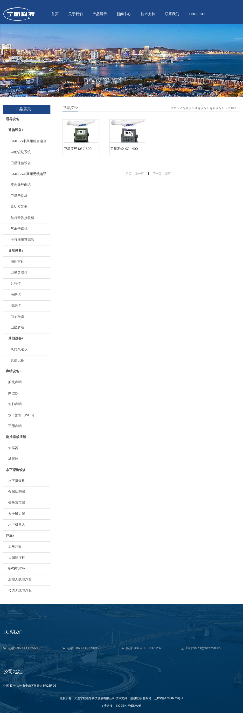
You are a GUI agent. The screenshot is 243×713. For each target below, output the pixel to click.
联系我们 (172, 14)
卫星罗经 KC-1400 (124, 148)
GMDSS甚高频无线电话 (29, 174)
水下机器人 (16, 524)
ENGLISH (197, 14)
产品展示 (99, 14)
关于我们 (75, 14)
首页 (55, 14)
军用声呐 (15, 426)
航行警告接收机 (22, 218)
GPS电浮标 (17, 568)
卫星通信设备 (21, 163)
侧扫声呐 (15, 404)
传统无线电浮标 (20, 590)
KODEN (121, 705)
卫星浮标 (15, 546)
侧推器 (13, 448)
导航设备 (215, 108)
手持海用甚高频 (22, 239)
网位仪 (13, 393)
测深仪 (16, 305)
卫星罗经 (17, 327)
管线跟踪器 (16, 503)
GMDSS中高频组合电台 (29, 141)
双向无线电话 (21, 185)
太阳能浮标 (16, 557)
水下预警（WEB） (22, 415)
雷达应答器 (19, 207)
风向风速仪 (19, 349)
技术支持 (148, 14)
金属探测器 (16, 492)
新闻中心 (124, 14)
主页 (174, 108)
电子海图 (17, 316)
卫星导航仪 (19, 272)
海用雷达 (17, 261)
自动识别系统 (21, 152)
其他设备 (17, 360)
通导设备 (200, 108)
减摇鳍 (13, 459)
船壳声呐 (15, 382)
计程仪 (16, 283)
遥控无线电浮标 (20, 579)
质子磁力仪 (16, 513)
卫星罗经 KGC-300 (78, 148)
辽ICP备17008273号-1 (168, 698)
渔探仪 (16, 294)
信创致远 (136, 698)
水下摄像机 (16, 481)
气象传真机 (19, 229)
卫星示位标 (19, 196)
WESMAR (134, 705)
